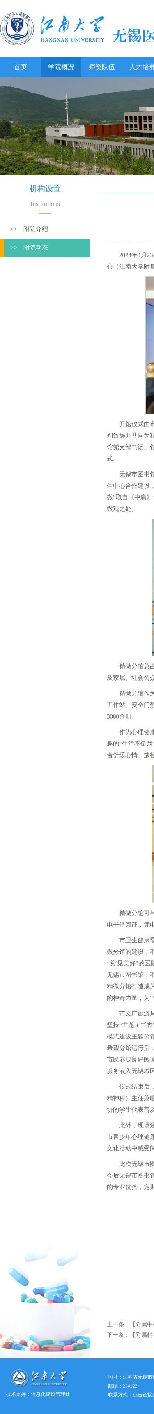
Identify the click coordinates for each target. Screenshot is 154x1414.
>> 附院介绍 (29, 229)
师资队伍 (102, 66)
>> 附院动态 (29, 247)
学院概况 (61, 66)
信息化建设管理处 (50, 1394)
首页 (20, 66)
